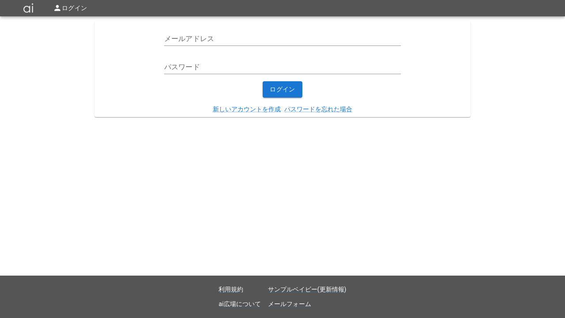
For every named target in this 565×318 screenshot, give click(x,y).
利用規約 (230, 289)
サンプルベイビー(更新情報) (307, 289)
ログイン (282, 89)
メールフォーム (289, 304)
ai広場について (239, 304)
